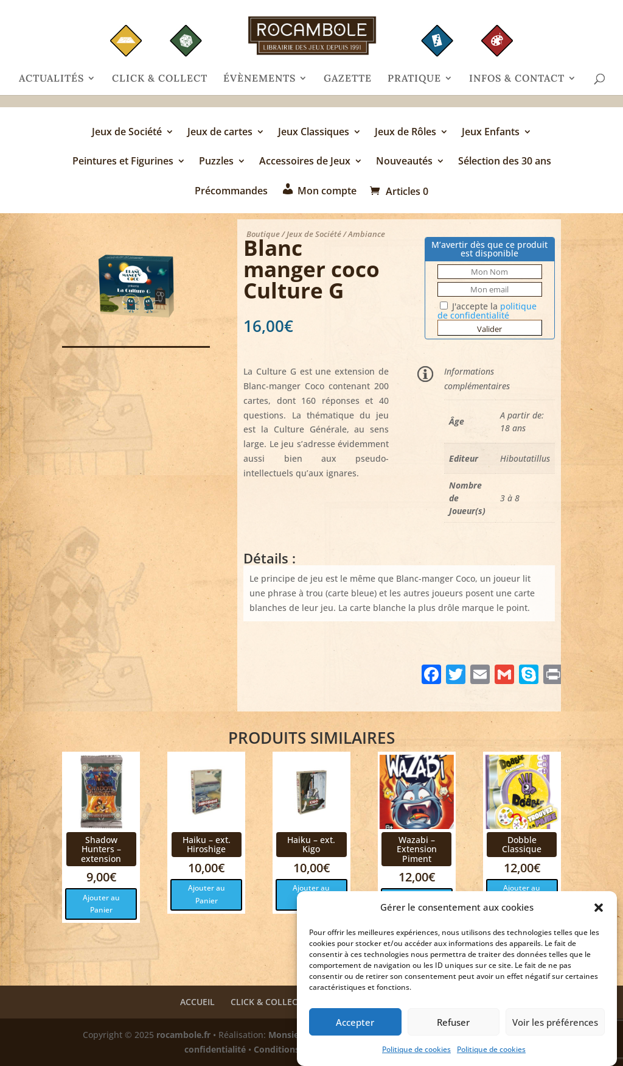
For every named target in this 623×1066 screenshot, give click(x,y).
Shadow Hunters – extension (101, 849)
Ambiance (366, 233)
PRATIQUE (414, 79)
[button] (599, 908)
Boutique (263, 233)
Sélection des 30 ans (504, 162)
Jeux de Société (127, 132)
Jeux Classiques (313, 132)
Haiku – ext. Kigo (311, 844)
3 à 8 (510, 498)
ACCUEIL (197, 1002)
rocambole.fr (183, 1034)
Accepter (355, 1022)
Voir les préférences (555, 1022)
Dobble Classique (521, 844)
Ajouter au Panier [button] (101, 903)
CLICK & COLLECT (159, 79)
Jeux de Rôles (405, 132)
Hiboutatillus (525, 458)
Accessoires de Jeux (304, 162)
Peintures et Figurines (122, 162)
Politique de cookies (416, 1049)
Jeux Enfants (491, 132)
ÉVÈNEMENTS (259, 79)
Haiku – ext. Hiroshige (207, 844)
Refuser (453, 1022)
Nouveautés (404, 162)
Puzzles (216, 162)
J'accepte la (487, 310)
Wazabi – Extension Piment (417, 849)
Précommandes (231, 191)
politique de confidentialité (487, 310)
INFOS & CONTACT (517, 79)
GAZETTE (348, 79)
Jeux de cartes (219, 132)
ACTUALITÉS (51, 79)
